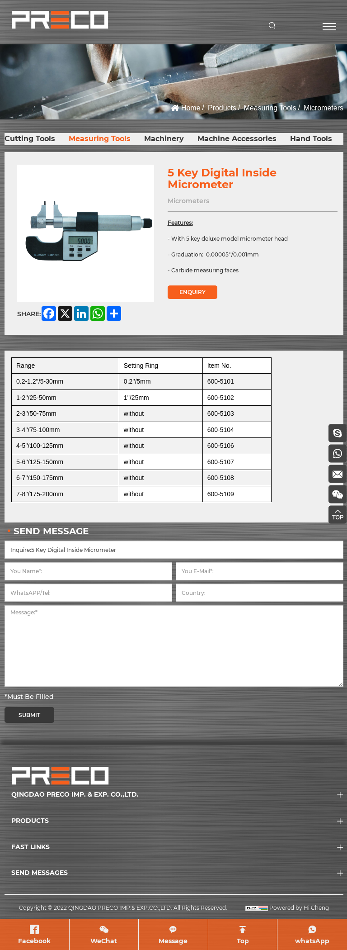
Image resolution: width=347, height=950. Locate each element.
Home (191, 108)
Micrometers (323, 108)
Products (222, 108)
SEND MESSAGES (39, 873)
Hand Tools (311, 138)
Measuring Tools (270, 108)
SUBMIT (29, 715)
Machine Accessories (237, 138)
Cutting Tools (30, 138)
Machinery (164, 138)
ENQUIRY (192, 292)
